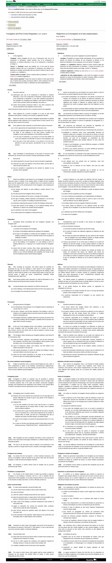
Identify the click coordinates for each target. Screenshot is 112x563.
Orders (72, 4)
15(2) (10, 552)
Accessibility (21, 559)
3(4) (9, 153)
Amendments (11, 24)
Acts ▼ (37, 4)
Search (29, 4)
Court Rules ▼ (61, 4)
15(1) (10, 534)
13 (9, 474)
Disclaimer (36, 559)
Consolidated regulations (32, 6)
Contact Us (75, 559)
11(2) (10, 393)
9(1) (9, 326)
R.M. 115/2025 (62, 81)
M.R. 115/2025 (30, 17)
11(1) (10, 379)
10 (9, 364)
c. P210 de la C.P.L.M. (79, 39)
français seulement (61, 48)
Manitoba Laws (16, 4)
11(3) (10, 438)
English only (10, 48)
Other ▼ (81, 4)
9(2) (9, 335)
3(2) (9, 118)
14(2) (10, 525)
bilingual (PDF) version (51, 9)
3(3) (9, 125)
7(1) (9, 267)
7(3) (9, 286)
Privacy (62, 559)
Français (103, 1)
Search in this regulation (14, 28)
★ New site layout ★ (12, 6)
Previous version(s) (13, 21)
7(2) (9, 279)
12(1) (10, 456)
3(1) (9, 113)
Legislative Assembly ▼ (95, 4)
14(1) (10, 487)
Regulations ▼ (48, 4)
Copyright (49, 559)
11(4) (10, 444)
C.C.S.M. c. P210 (25, 39)
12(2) (10, 464)
